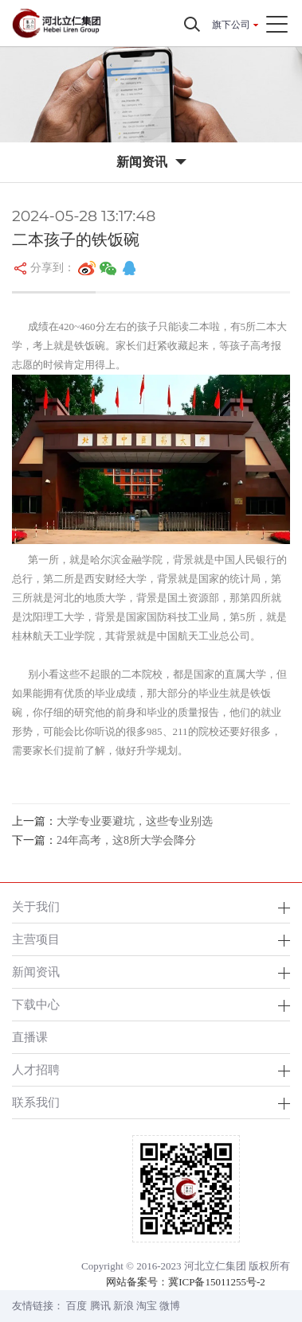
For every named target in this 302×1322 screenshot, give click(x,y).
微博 (169, 1306)
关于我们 (36, 906)
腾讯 (100, 1306)
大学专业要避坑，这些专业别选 (135, 821)
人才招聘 (36, 1069)
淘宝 (146, 1306)
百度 (76, 1306)
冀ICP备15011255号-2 (216, 1282)
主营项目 (36, 939)
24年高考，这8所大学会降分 (126, 840)
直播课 (30, 1037)
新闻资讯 (36, 971)
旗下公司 (231, 24)
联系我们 (36, 1102)
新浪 (123, 1306)
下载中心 (36, 1004)
